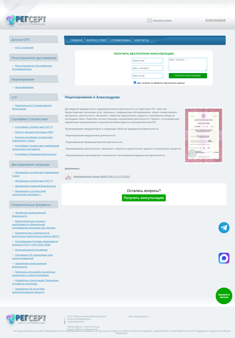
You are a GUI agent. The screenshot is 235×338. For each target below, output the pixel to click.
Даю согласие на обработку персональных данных (161, 83)
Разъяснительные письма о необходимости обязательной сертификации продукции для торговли (33, 224)
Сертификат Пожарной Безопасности (36, 154)
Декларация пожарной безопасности (35, 186)
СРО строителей (24, 47)
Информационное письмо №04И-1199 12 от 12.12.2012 (101, 176)
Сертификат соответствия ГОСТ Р (34, 127)
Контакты (142, 40)
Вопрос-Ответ (97, 40)
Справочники (121, 40)
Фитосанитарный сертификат (31, 249)
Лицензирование (24, 87)
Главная (76, 40)
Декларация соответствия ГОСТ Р (34, 180)
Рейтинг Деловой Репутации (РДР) (34, 132)
